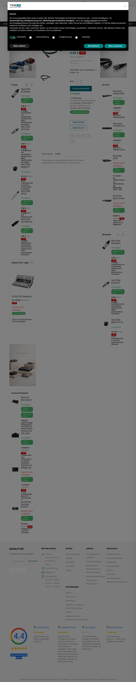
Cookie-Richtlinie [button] (90, 21)
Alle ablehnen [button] (93, 46)
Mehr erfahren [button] (19, 46)
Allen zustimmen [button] (115, 46)
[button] (125, 6)
